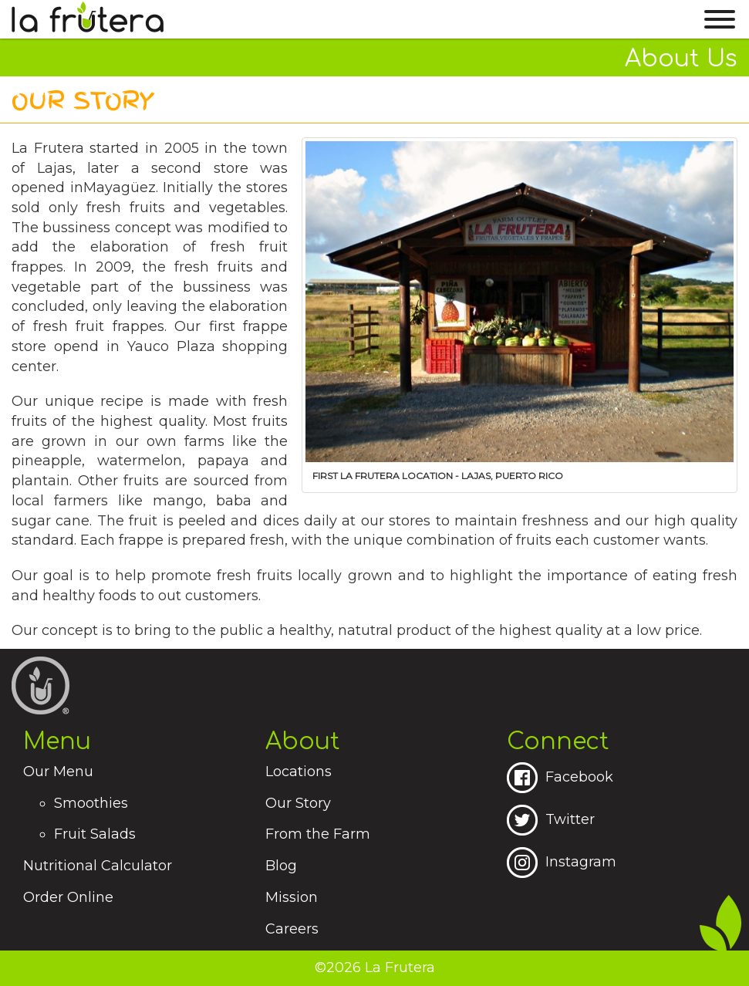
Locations (298, 771)
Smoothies (91, 803)
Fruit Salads (95, 834)
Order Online (68, 897)
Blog (281, 865)
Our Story (298, 803)
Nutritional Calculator (97, 865)
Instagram (561, 861)
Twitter (551, 819)
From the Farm (317, 834)
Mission (291, 897)
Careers (292, 928)
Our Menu (58, 771)
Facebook (560, 776)
